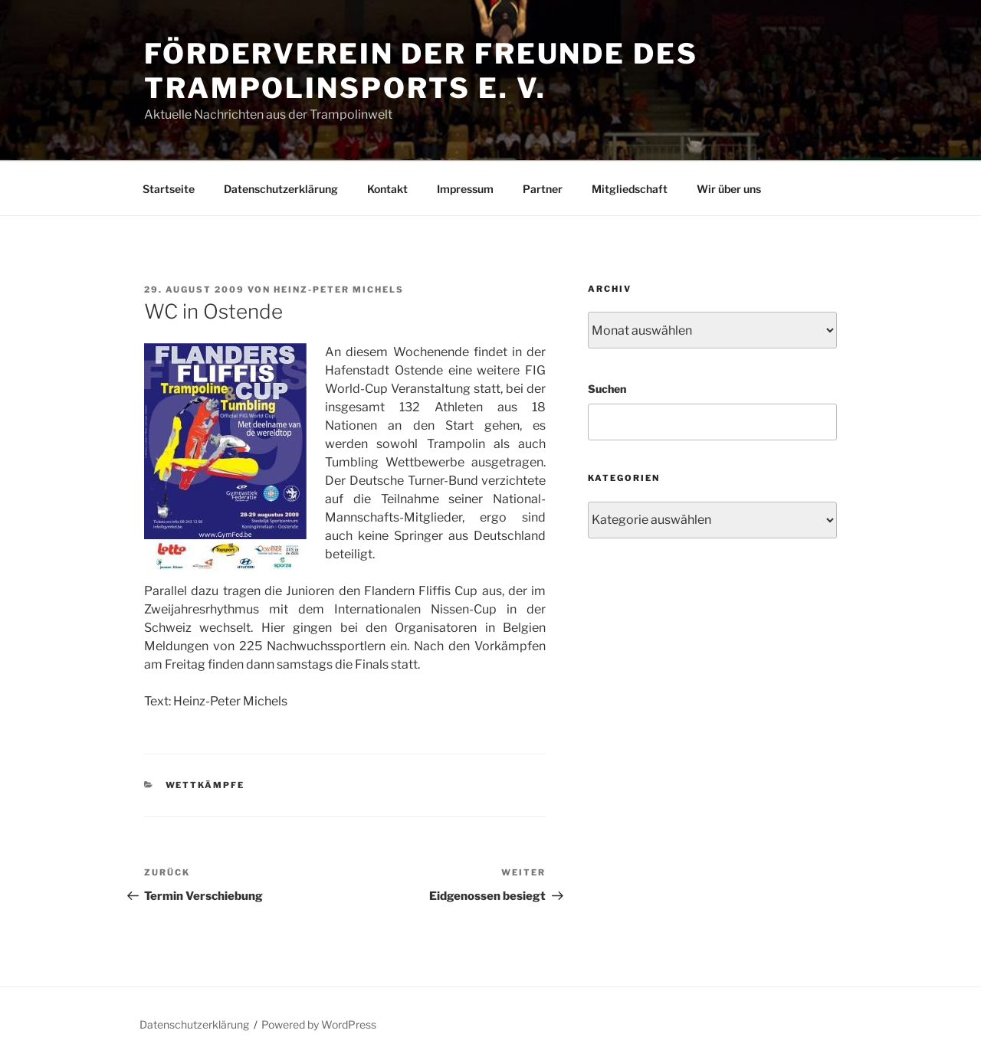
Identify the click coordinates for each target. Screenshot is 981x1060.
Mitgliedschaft (630, 188)
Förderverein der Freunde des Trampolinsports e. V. (421, 71)
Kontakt (387, 188)
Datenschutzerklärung (281, 188)
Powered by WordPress (318, 1024)
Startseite (169, 188)
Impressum (465, 188)
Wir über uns (729, 188)
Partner (543, 188)
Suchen (607, 388)
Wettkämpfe (205, 785)
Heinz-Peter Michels (339, 289)
